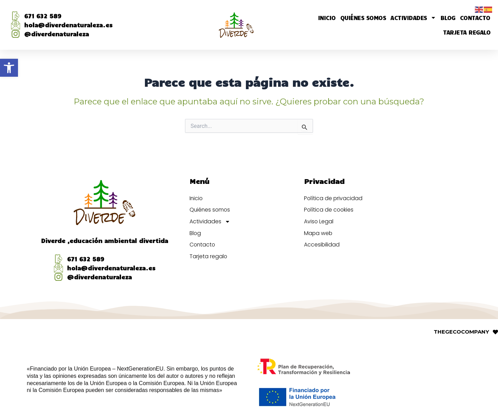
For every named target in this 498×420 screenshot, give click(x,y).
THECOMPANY (461, 331)
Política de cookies (329, 210)
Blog (448, 17)
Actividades (413, 17)
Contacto (475, 17)
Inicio (327, 17)
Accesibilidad (322, 245)
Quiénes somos (363, 17)
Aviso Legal (319, 221)
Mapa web (318, 233)
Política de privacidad (333, 198)
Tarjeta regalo (466, 32)
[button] (9, 68)
